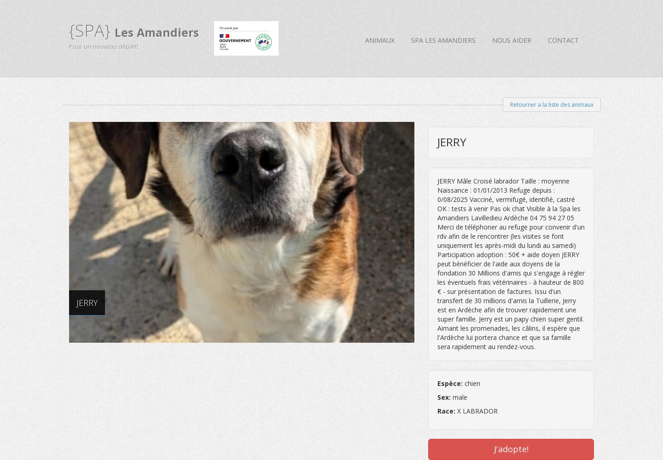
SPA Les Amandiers (443, 40)
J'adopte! (511, 448)
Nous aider (511, 40)
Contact (563, 40)
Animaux (380, 40)
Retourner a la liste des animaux (551, 105)
